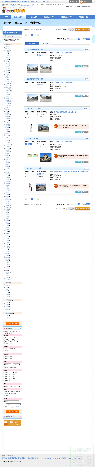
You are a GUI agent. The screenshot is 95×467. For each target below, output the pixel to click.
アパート (15, 337)
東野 (6, 172)
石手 (6, 53)
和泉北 (7, 57)
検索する (12, 323)
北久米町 (7, 81)
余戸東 (7, 227)
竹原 (6, 129)
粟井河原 (7, 259)
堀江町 (7, 185)
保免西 (7, 238)
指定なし (7, 395)
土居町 (7, 146)
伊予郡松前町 (9, 300)
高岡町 (7, 124)
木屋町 (7, 94)
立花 (6, 131)
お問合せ (12, 423)
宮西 (6, 211)
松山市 (7, 44)
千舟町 (7, 135)
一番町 (7, 59)
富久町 (7, 142)
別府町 (7, 183)
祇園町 (7, 98)
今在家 (7, 253)
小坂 (6, 109)
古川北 (7, 244)
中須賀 (7, 153)
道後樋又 (7, 150)
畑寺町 (7, 163)
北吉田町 (7, 90)
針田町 (7, 166)
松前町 (7, 188)
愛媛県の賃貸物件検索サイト (8, 455)
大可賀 (7, 66)
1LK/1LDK (7, 374)
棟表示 (45, 43)
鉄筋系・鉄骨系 (14, 349)
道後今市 (7, 148)
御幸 (6, 212)
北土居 (7, 279)
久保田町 (7, 102)
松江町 (7, 190)
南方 (6, 291)
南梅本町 (7, 200)
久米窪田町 (8, 105)
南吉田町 (7, 207)
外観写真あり (8, 358)
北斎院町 (7, 83)
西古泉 (7, 306)
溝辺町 (7, 194)
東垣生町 (7, 174)
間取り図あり (8, 356)
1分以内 (7, 391)
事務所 (11, 341)
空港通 (7, 100)
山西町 (7, 220)
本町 (6, 187)
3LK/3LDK (7, 378)
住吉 (6, 122)
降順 (88, 39)
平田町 (7, 177)
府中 (6, 268)
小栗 (6, 70)
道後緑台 (7, 152)
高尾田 (7, 315)
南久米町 (7, 203)
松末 (6, 192)
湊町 (6, 198)
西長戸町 (7, 157)
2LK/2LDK (7, 376)
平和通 (7, 181)
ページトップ (89, 452)
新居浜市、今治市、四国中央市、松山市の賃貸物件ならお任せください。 (20, 5)
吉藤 (6, 231)
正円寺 (7, 118)
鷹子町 (7, 126)
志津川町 (7, 115)
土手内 (7, 266)
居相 (6, 275)
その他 (6, 350)
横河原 (7, 294)
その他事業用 (8, 343)
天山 (6, 249)
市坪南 (7, 242)
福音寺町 (7, 179)
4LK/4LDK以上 (8, 380)
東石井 (7, 255)
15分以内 (13, 393)
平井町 (7, 175)
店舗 (6, 341)
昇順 (84, 39)
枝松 (6, 65)
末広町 (7, 120)
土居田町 (7, 144)
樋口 (6, 289)
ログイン (74, 1)
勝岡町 (7, 74)
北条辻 (7, 272)
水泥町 (7, 196)
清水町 (7, 116)
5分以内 (13, 391)
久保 (6, 262)
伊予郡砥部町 (9, 313)
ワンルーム (8, 372)
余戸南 (7, 229)
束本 (6, 139)
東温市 (7, 283)
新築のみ (7, 407)
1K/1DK (15, 372)
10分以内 (7, 393)
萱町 (6, 78)
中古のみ (13, 407)
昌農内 (7, 304)
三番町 (7, 113)
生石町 (7, 52)
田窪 (6, 287)
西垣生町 (7, 159)
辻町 (6, 140)
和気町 (7, 233)
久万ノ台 (7, 103)
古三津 (7, 235)
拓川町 (7, 127)
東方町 (7, 168)
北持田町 (7, 89)
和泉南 (7, 257)
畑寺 (6, 161)
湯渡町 (7, 224)
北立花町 (7, 85)
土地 (17, 341)
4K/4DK (15, 378)
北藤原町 (7, 87)
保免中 (7, 237)
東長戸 (7, 170)
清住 (6, 96)
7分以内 (18, 391)
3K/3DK (15, 376)
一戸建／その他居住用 (10, 339)
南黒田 (7, 310)
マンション (8, 337)
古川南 (7, 248)
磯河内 (7, 261)
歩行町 (7, 72)
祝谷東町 (7, 63)
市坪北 (7, 240)
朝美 (6, 46)
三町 (6, 111)
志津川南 (7, 296)
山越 (6, 218)
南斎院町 (7, 205)
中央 (6, 137)
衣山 (6, 92)
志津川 (7, 285)
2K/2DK (15, 374)
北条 (6, 270)
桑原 (6, 107)
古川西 (7, 246)
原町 (6, 317)
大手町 (7, 68)
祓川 (6, 164)
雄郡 (6, 222)
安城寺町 (7, 50)
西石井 (7, 251)
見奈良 (7, 292)
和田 (6, 274)
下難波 (7, 264)
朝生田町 (7, 48)
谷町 (6, 133)
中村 (6, 155)
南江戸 (7, 201)
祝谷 (6, 61)
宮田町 (7, 209)
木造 (6, 349)
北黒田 (7, 302)
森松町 (7, 216)
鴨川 (6, 76)
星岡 (6, 277)
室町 (6, 214)
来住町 (7, 79)
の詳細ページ (78, 66)
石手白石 (7, 55)
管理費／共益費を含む (10, 367)
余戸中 (7, 225)
